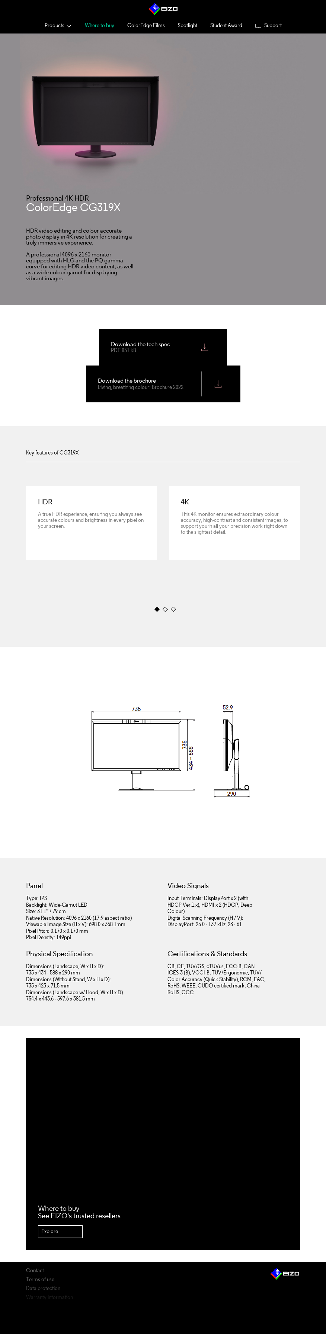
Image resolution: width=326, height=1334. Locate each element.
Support (268, 25)
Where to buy (99, 25)
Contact (35, 1271)
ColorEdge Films (146, 25)
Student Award (226, 25)
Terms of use (40, 1280)
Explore (49, 1231)
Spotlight (187, 25)
